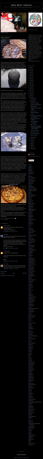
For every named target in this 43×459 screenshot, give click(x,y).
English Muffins (31, 275)
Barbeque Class (31, 187)
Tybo (29, 433)
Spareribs (30, 407)
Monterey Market (31, 343)
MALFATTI (30, 331)
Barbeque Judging (31, 189)
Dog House (30, 266)
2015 (31, 85)
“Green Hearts (8, 115)
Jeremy (29, 312)
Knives (29, 320)
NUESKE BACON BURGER (35, 104)
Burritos (29, 222)
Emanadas (30, 272)
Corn (29, 256)
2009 (31, 95)
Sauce (29, 394)
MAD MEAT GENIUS (21, 5)
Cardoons (30, 228)
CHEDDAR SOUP (31, 235)
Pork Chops (30, 363)
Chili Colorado (31, 245)
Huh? (29, 307)
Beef (29, 199)
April (32, 145)
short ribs (30, 397)
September (33, 137)
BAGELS (30, 183)
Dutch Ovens (30, 271)
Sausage (30, 396)
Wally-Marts (30, 439)
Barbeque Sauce (31, 190)
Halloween (30, 295)
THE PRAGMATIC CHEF (35, 133)
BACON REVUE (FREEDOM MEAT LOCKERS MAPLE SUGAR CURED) (35, 127)
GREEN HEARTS (33, 106)
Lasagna (30, 327)
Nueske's (30, 345)
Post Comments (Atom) (10, 275)
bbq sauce (30, 196)
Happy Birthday (31, 299)
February (32, 148)
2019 (31, 78)
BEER (29, 202)
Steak (29, 413)
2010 (31, 93)
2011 (31, 92)
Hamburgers (30, 298)
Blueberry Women (31, 209)
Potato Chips (30, 364)
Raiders (29, 373)
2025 (31, 69)
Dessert (29, 265)
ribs (29, 381)
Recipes (29, 376)
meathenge (5, 251)
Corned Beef (30, 259)
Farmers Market (31, 279)
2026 (31, 67)
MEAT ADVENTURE (32, 335)
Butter (29, 225)
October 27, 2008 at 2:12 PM (10, 268)
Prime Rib (30, 366)
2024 (31, 70)
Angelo (29, 167)
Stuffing (29, 417)
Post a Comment (4, 271)
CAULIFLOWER (31, 230)
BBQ (29, 193)
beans (29, 197)
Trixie (29, 432)
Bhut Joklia (30, 206)
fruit (29, 288)
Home (14, 273)
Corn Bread (30, 258)
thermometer (30, 427)
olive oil (29, 347)
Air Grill (29, 166)
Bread (29, 213)
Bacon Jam (30, 179)
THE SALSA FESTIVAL (34, 130)
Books (29, 212)
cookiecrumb (5, 225)
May (32, 143)
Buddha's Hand (31, 219)
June (32, 142)
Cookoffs (30, 255)
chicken (29, 238)
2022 (31, 73)
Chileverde (30, 242)
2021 (31, 75)
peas (29, 353)
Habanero (30, 294)
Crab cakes (30, 262)
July (31, 140)
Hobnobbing (30, 301)
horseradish (30, 304)
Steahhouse (30, 412)
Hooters (29, 302)
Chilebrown (32, 154)
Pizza (29, 358)
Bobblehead (30, 210)
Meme (29, 337)
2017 (31, 82)
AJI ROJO (32, 114)
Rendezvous (30, 377)
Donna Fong (30, 268)
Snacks (29, 403)
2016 (31, 83)
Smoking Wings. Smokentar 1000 (34, 402)
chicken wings (31, 239)
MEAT (29, 334)
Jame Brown (30, 311)
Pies (29, 357)
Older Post (25, 273)
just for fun (30, 317)
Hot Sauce (30, 305)
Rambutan (30, 374)
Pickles (29, 354)
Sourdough (30, 406)
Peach (29, 351)
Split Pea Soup (31, 409)
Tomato (29, 429)
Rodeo (29, 386)
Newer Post (3, 273)
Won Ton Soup (31, 443)
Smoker (29, 400)
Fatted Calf (30, 281)
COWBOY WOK (31, 261)
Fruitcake (30, 289)
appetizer (30, 169)
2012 (31, 90)
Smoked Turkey (31, 399)
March (32, 147)
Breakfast (30, 215)
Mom (29, 341)
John (29, 314)
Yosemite (30, 444)
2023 (31, 72)
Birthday (29, 207)
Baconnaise (30, 182)
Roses (29, 389)
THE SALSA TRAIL (33, 135)
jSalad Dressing (31, 315)
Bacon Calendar (31, 177)
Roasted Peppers (31, 384)
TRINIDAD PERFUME (34, 112)
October (32, 101)
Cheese (29, 236)
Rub (29, 390)
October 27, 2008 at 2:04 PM (10, 261)
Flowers (29, 285)
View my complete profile (33, 156)
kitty (29, 318)
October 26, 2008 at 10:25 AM (10, 248)
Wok (29, 442)
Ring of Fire (30, 383)
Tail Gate (30, 420)
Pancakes (30, 348)
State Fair (30, 410)
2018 (31, 80)
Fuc (29, 291)
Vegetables (30, 436)
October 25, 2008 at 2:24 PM (10, 231)
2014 (31, 87)
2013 (31, 88)
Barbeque (30, 186)
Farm (29, 278)
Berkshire (30, 205)
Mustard (29, 344)
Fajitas (29, 276)
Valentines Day (31, 434)
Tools (29, 430)
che (29, 233)
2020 (31, 77)
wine (29, 440)
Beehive (29, 200)
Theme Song (30, 426)
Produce (29, 367)
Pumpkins (30, 370)
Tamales (29, 422)
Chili (29, 243)
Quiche (29, 371)
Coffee (29, 253)
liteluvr (4, 234)
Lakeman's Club (31, 322)
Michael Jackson (31, 338)
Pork (29, 360)
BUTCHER (30, 223)
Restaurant (30, 380)
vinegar (29, 437)
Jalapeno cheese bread (32, 308)
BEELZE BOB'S (33, 124)
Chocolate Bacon (31, 249)
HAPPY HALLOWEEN (34, 103)
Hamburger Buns (31, 297)
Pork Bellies (30, 361)
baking (29, 184)
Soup (29, 404)
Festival (29, 284)
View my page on (21, 457)
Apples (29, 170)
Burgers (29, 220)
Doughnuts (30, 269)
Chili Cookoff (30, 246)
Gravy (29, 292)
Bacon (29, 176)
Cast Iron (30, 229)
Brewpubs (30, 216)
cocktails (30, 252)
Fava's (29, 282)
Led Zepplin (30, 328)
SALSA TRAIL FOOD (34, 131)
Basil (29, 192)
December (33, 98)
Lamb (29, 324)
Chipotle (29, 248)
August (32, 138)
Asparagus (30, 173)
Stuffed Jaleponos (31, 416)
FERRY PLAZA (33, 110)
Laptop (29, 325)
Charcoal (6, 219)
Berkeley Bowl (31, 203)
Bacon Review (31, 180)
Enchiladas (30, 274)
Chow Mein (30, 251)
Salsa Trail (30, 393)
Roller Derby (30, 387)
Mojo (29, 340)
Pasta (29, 350)
